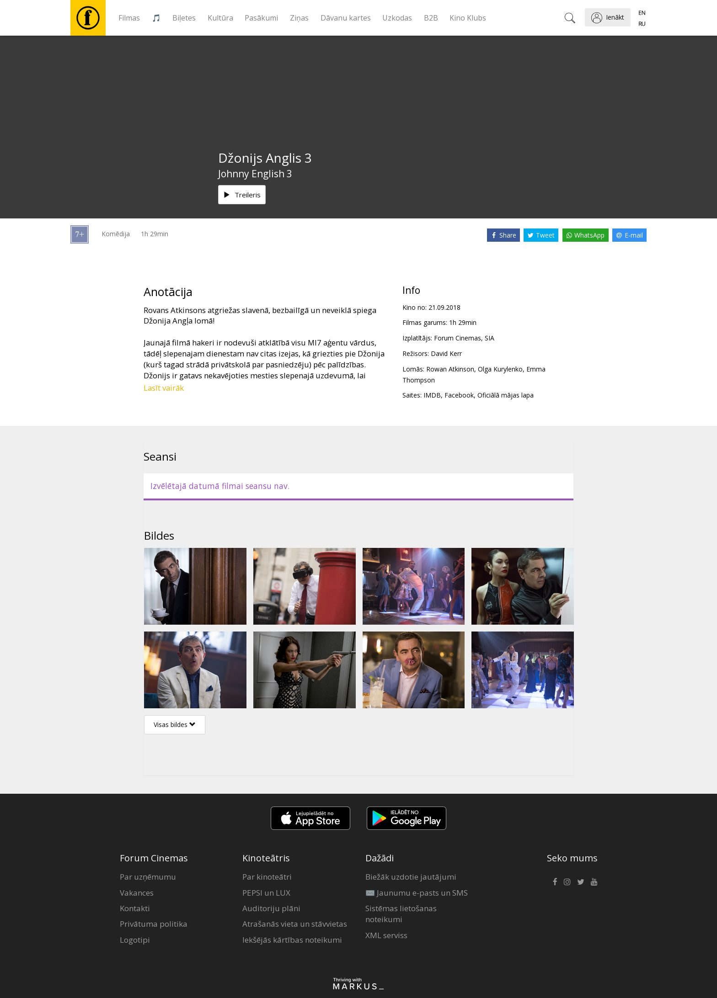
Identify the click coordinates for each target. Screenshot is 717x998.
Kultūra (220, 18)
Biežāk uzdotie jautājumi (410, 876)
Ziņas (299, 18)
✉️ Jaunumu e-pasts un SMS (416, 892)
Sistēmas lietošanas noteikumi (401, 913)
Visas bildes (175, 724)
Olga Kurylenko (500, 369)
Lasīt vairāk (164, 387)
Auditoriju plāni (271, 908)
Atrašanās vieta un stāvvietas (294, 923)
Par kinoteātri (267, 876)
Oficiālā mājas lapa (505, 395)
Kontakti (135, 908)
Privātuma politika (153, 923)
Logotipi (135, 939)
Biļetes (184, 18)
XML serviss (386, 935)
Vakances (137, 892)
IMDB (432, 395)
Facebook (459, 395)
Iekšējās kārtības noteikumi (292, 939)
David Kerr (446, 353)
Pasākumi (261, 18)
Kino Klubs (467, 18)
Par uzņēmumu (148, 876)
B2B (431, 18)
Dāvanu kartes (346, 18)
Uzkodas (397, 18)
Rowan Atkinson (450, 369)
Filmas (129, 18)
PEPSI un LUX (266, 892)
